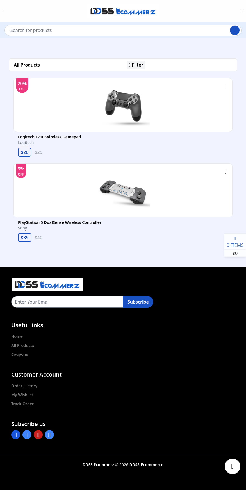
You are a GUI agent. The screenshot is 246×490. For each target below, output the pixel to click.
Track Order (22, 403)
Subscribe (138, 302)
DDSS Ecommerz (98, 464)
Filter (136, 65)
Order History (24, 385)
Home (17, 336)
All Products (22, 345)
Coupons (19, 354)
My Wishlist (22, 394)
